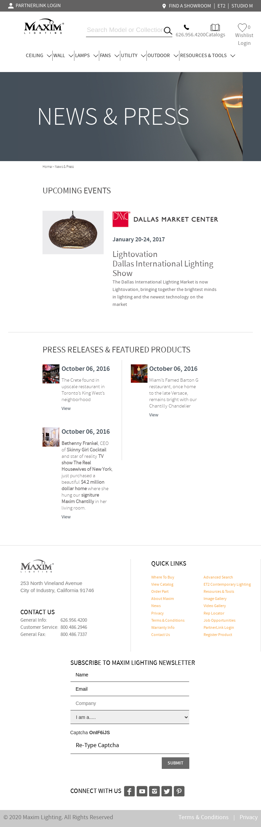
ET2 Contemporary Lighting (227, 584)
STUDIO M (242, 6)
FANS (109, 55)
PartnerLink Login (219, 628)
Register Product (218, 635)
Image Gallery (215, 599)
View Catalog (162, 584)
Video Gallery (215, 606)
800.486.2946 (73, 627)
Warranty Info (163, 628)
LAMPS (86, 55)
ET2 (221, 6)
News (156, 606)
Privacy (157, 613)
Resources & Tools (219, 592)
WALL (63, 55)
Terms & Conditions (168, 620)
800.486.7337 (73, 634)
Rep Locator (214, 613)
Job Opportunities (220, 620)
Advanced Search (218, 577)
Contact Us (160, 635)
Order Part (160, 592)
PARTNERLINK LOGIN (34, 5)
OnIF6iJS (99, 732)
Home (47, 167)
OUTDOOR (162, 55)
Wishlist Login (244, 35)
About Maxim (162, 599)
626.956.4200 (73, 620)
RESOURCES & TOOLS (207, 55)
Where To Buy (162, 577)
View (66, 409)
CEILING (39, 55)
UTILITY (133, 55)
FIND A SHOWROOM (187, 6)
